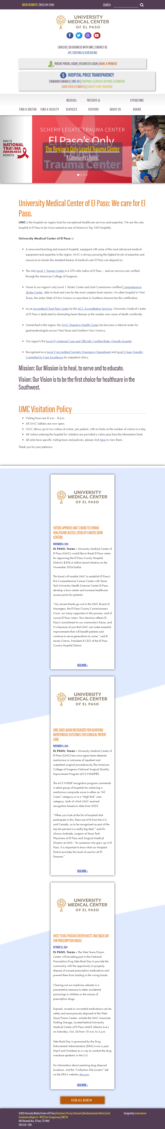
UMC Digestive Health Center (80, 325)
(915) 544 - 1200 (25, 1124)
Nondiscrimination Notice (94, 1113)
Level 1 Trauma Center (51, 271)
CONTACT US (101, 47)
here (103, 440)
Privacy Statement (74, 1113)
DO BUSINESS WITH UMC (81, 47)
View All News (81, 1100)
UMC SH (75, 81)
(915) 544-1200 (46, 4)
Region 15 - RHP (36, 1117)
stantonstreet (140, 1113)
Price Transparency (52, 1117)
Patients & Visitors (93, 104)
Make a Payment (108, 63)
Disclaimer (60, 1113)
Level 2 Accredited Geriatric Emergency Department (79, 352)
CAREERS (62, 47)
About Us (115, 109)
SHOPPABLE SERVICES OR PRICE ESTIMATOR (103, 81)
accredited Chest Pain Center (51, 309)
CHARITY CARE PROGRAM (99, 86)
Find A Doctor (28, 109)
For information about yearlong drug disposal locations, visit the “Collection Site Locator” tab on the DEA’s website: (81, 1069)
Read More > (82, 665)
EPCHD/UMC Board (137, 104)
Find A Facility (49, 109)
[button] (12, 148)
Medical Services (71, 104)
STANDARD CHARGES (59, 81)
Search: (107, 4)
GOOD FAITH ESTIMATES (73, 86)
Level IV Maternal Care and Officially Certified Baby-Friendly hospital (88, 341)
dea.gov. (84, 1074)
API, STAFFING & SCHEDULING (82, 52)
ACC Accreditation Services (95, 309)
